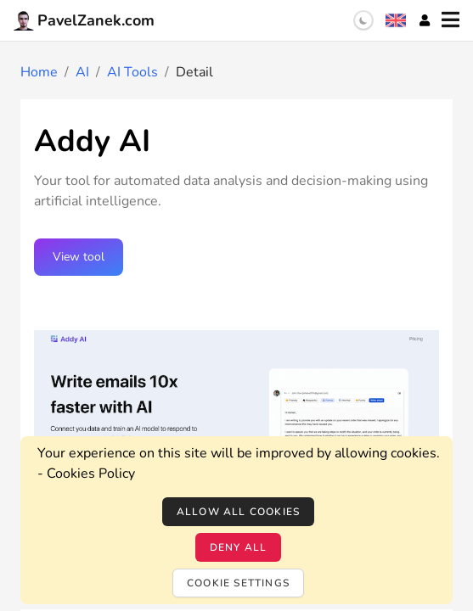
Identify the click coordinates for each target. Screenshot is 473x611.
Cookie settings (238, 583)
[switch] (363, 20)
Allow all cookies (238, 512)
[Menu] (450, 20)
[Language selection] (396, 20)
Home (39, 72)
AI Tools (132, 72)
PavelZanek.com (84, 20)
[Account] (424, 20)
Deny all (238, 547)
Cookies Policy (91, 473)
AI (82, 72)
